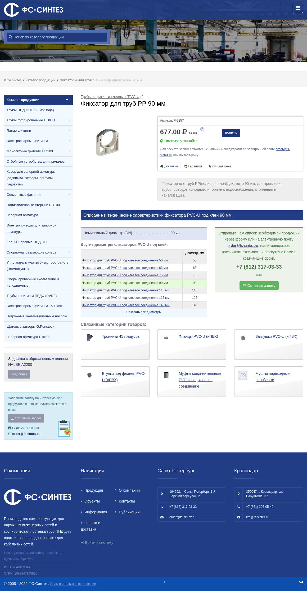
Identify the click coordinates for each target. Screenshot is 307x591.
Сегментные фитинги (23, 195)
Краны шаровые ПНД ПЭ (27, 242)
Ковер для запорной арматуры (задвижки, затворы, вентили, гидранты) (31, 178)
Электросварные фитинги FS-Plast (34, 306)
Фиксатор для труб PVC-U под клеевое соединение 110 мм (126, 290)
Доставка (171, 166)
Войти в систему (99, 542)
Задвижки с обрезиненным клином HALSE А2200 (38, 368)
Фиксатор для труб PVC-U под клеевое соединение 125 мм (126, 298)
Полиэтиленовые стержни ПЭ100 (33, 205)
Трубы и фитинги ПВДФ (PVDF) (32, 296)
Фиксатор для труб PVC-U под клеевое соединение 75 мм (125, 275)
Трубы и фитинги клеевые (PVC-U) (111, 97)
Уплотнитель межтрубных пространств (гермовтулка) (38, 265)
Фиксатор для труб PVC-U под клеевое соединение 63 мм (125, 268)
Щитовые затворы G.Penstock (30, 326)
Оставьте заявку (259, 285)
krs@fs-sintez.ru (257, 517)
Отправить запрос (26, 418)
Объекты (92, 501)
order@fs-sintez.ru (26, 434)
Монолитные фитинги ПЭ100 (30, 151)
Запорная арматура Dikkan (28, 337)
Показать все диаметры (144, 312)
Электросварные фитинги (27, 141)
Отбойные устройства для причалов (36, 161)
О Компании (129, 490)
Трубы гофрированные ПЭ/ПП (31, 120)
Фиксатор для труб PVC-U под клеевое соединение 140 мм (126, 305)
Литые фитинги (19, 130)
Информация (95, 512)
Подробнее (19, 374)
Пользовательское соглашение (73, 584)
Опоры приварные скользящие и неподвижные (33, 282)
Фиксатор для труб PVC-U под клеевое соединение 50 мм (125, 260)
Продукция (93, 490)
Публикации (129, 512)
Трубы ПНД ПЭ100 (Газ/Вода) (30, 110)
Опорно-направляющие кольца (31, 252)
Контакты (127, 501)
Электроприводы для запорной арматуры (31, 228)
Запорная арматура (22, 215)
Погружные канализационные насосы (37, 316)
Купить (231, 133)
